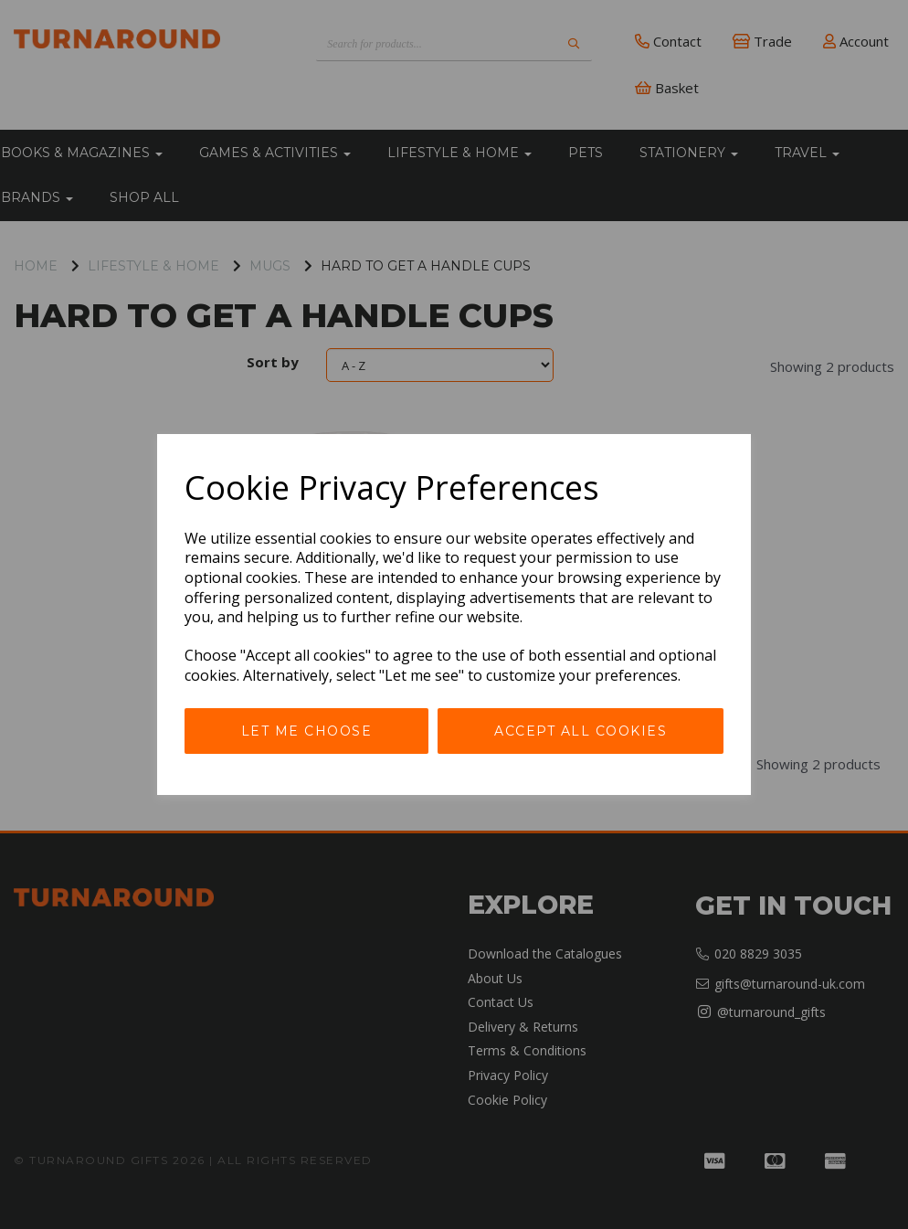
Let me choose (307, 731)
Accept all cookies (580, 731)
